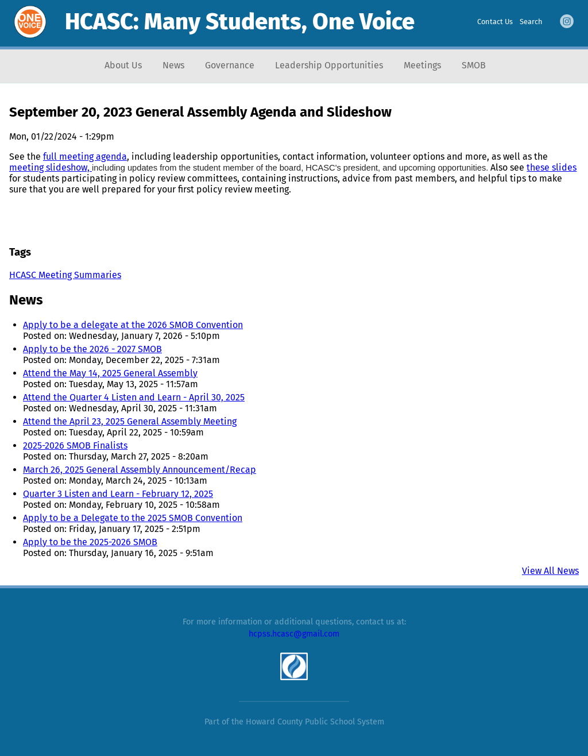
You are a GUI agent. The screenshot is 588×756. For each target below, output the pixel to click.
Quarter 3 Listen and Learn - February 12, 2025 (118, 493)
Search (531, 21)
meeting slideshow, (50, 167)
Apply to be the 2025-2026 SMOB (90, 542)
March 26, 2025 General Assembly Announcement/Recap (139, 469)
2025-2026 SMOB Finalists (75, 445)
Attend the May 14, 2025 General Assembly (110, 373)
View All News (550, 570)
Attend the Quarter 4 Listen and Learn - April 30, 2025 (134, 397)
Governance (229, 65)
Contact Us (495, 21)
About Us (123, 65)
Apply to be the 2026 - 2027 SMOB (92, 349)
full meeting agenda (85, 156)
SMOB (474, 65)
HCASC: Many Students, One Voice (240, 22)
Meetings (422, 65)
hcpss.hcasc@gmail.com (294, 634)
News (173, 65)
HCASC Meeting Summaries (65, 274)
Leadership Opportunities (329, 65)
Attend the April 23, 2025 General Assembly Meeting (130, 421)
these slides (552, 167)
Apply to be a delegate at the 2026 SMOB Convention (133, 324)
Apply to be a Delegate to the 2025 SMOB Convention (132, 517)
